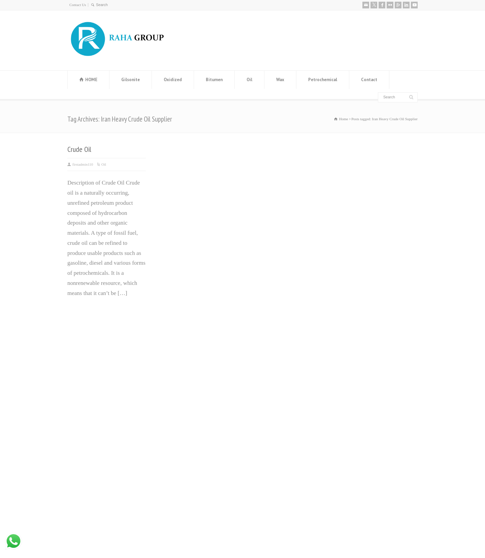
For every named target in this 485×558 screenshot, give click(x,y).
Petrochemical (322, 80)
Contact (369, 80)
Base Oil (256, 407)
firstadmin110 (82, 164)
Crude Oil (79, 149)
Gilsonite (130, 80)
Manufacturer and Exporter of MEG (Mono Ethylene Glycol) (192, 377)
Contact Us (77, 5)
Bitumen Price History (182, 357)
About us (344, 341)
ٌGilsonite (256, 397)
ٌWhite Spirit (260, 417)
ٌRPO (251, 427)
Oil (249, 80)
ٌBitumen (256, 377)
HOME (91, 80)
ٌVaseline (255, 367)
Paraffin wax (260, 357)
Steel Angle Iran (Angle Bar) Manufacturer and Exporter (190, 401)
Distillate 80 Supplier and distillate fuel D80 (196, 425)
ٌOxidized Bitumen (267, 387)
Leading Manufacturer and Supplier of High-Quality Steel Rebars (197, 450)
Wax (280, 80)
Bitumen (214, 80)
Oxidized (173, 80)
